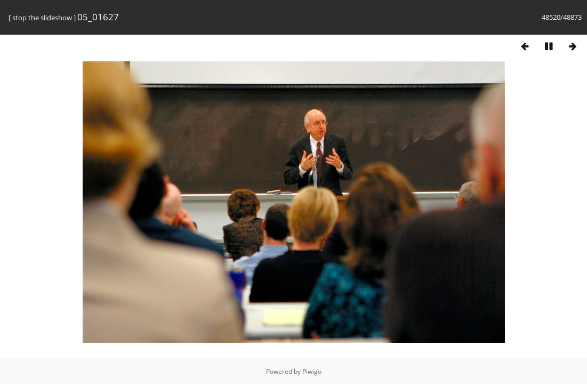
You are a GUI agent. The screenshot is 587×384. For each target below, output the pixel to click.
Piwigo (311, 371)
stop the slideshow (42, 17)
